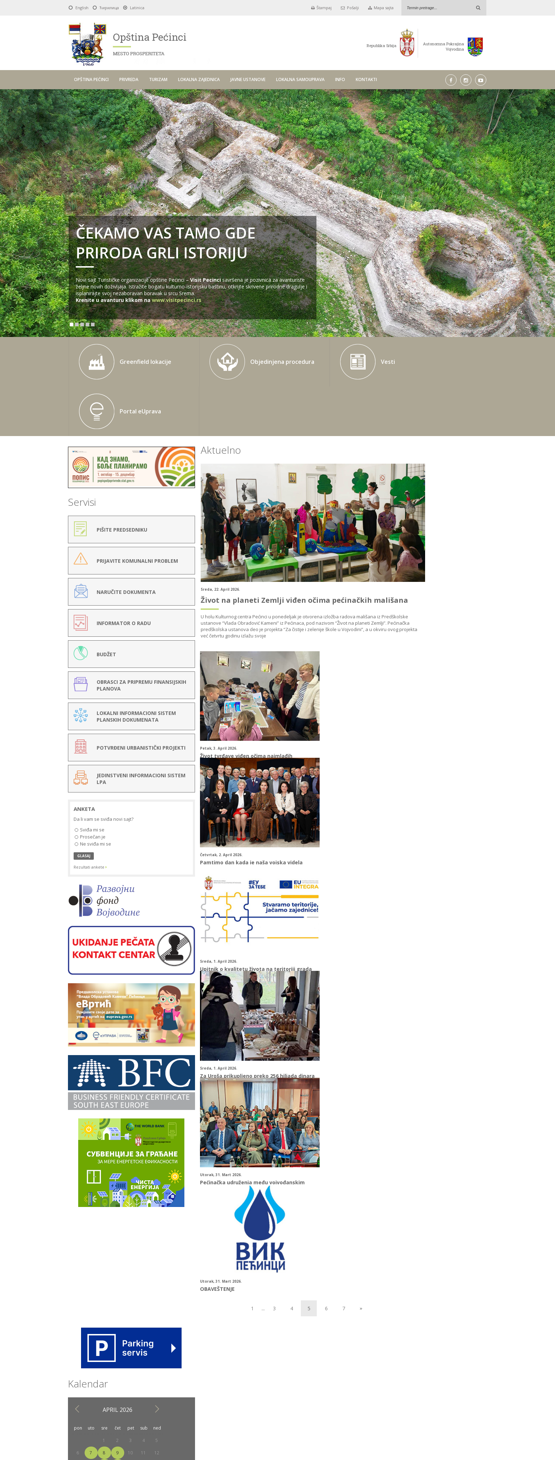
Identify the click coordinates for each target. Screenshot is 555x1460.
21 (409, 543)
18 (461, 531)
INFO (340, 79)
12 (475, 519)
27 (396, 556)
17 (448, 531)
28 (409, 556)
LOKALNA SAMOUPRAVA (300, 79)
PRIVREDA (128, 79)
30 (435, 556)
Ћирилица (109, 7)
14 (409, 531)
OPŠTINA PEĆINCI (91, 79)
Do (267, 1347)
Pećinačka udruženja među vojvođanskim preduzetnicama (212, 908)
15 (422, 531)
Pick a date (255, 1347)
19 (475, 531)
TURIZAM (158, 79)
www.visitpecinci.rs (176, 300)
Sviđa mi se (89, 772)
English (81, 7)
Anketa (84, 751)
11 (461, 519)
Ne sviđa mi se (93, 786)
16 (435, 531)
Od (178, 1347)
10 (448, 519)
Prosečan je (90, 779)
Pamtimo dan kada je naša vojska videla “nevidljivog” (323, 696)
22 (422, 543)
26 (475, 543)
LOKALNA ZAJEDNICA (199, 79)
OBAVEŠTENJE (297, 905)
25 (461, 543)
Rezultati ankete (90, 809)
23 (435, 543)
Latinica (137, 7)
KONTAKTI (366, 79)
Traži (366, 1347)
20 (396, 543)
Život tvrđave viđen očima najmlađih (219, 692)
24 (448, 543)
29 (422, 556)
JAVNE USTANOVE (247, 79)
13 (396, 531)
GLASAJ (83, 797)
